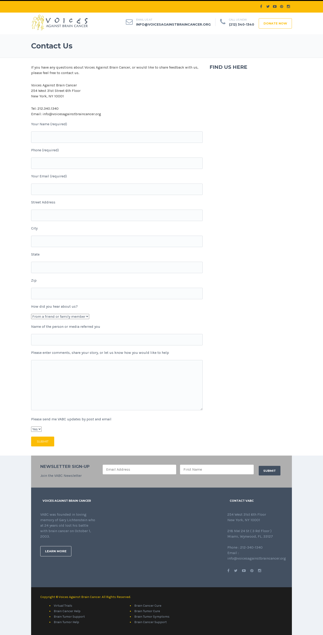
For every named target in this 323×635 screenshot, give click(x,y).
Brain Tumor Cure (147, 611)
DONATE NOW (275, 23)
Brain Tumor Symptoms (152, 617)
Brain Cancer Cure (147, 606)
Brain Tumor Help (66, 622)
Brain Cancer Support (150, 622)
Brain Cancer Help (67, 611)
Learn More (56, 551)
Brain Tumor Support (69, 617)
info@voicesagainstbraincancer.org (173, 24)
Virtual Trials (63, 606)
